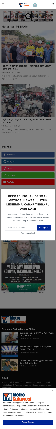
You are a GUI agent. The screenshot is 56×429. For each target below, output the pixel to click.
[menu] (3, 4)
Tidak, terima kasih (28, 233)
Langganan (44, 228)
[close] (53, 390)
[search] (53, 4)
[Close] (51, 192)
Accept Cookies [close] (28, 422)
